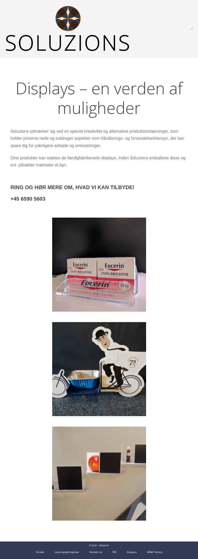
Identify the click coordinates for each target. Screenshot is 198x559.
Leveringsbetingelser (67, 552)
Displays (132, 552)
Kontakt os (95, 552)
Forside (40, 552)
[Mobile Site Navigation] (192, 29)
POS (114, 552)
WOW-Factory (155, 552)
